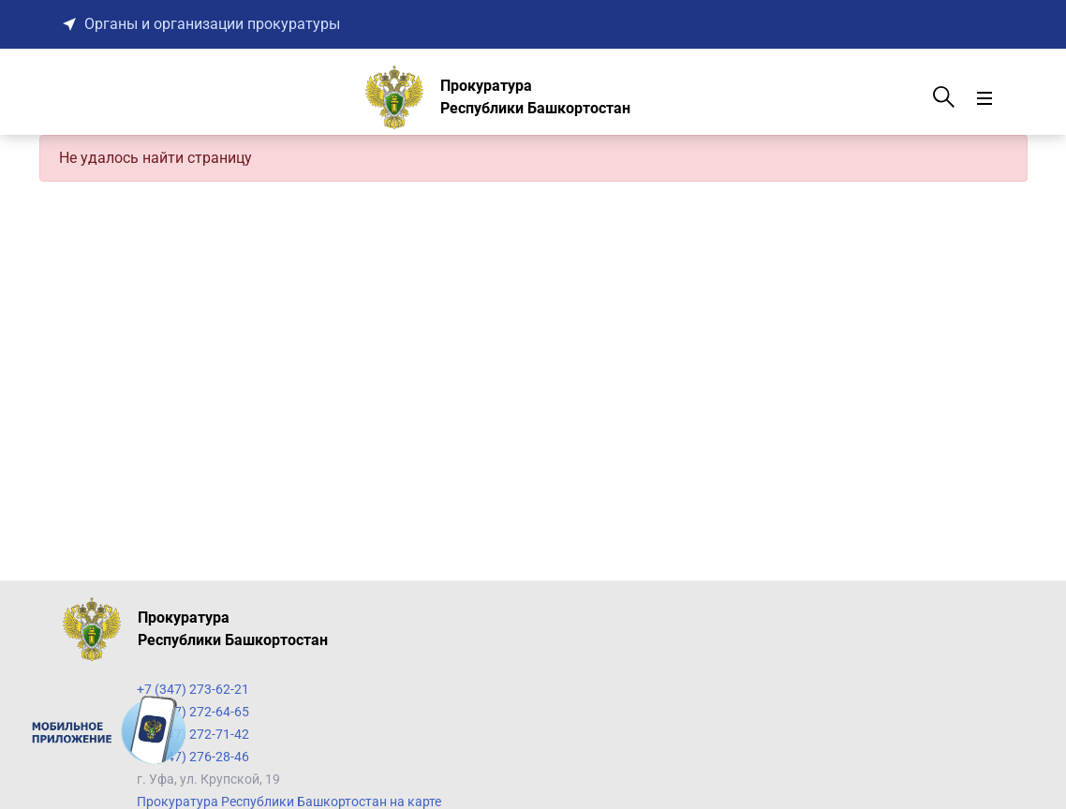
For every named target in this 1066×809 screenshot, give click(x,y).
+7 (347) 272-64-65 (193, 711)
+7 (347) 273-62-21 (193, 689)
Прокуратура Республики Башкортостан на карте (289, 801)
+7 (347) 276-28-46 (193, 756)
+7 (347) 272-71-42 (193, 734)
